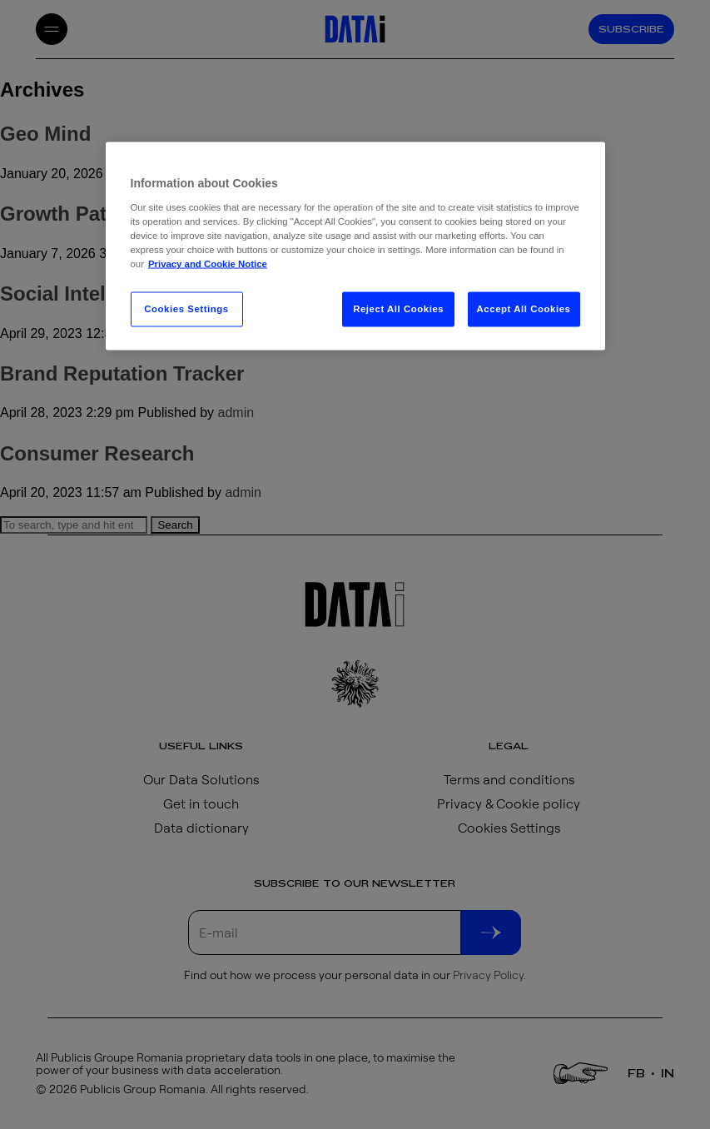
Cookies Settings (186, 309)
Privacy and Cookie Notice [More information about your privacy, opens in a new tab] (207, 264)
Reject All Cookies (398, 309)
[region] (355, 246)
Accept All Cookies (524, 309)
